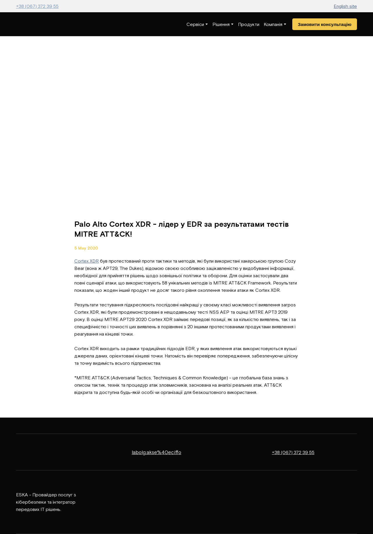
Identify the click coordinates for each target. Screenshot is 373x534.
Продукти (248, 24)
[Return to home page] (33, 24)
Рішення (221, 24)
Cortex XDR (86, 260)
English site (345, 6)
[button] (324, 24)
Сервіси (195, 24)
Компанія (273, 24)
